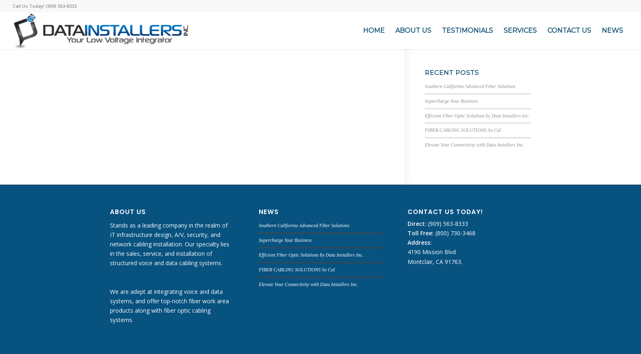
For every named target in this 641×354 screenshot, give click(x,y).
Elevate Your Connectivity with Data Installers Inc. (474, 145)
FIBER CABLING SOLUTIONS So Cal (463, 130)
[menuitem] (374, 30)
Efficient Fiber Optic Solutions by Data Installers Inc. (477, 116)
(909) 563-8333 (447, 224)
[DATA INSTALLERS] (101, 30)
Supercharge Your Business (451, 101)
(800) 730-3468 (454, 233)
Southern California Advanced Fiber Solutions (470, 86)
